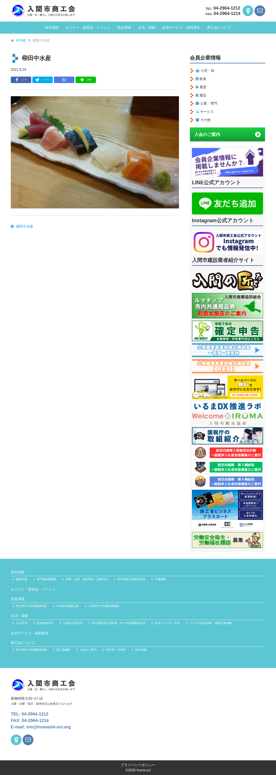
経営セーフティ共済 (167, 623)
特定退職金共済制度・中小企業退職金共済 (118, 623)
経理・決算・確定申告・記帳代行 (87, 579)
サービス (205, 111)
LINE (85, 80)
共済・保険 (146, 27)
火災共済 (21, 623)
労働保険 (160, 579)
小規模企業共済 (73, 623)
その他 (203, 120)
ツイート (42, 80)
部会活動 (140, 649)
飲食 (201, 79)
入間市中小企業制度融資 (103, 606)
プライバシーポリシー (138, 765)
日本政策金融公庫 (67, 606)
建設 (201, 95)
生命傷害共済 (45, 623)
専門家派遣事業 (46, 579)
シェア (21, 80)
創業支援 (21, 579)
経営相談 (52, 27)
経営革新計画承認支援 (131, 579)
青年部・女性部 (116, 649)
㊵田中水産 (22, 226)
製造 (201, 87)
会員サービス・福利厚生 (181, 27)
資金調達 (124, 27)
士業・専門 (206, 103)
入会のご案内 (227, 134)
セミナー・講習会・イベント (88, 27)
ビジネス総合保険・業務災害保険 (211, 623)
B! (64, 79)
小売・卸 (205, 70)
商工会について (219, 27)
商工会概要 (63, 649)
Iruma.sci (143, 770)
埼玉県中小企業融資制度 (31, 606)
